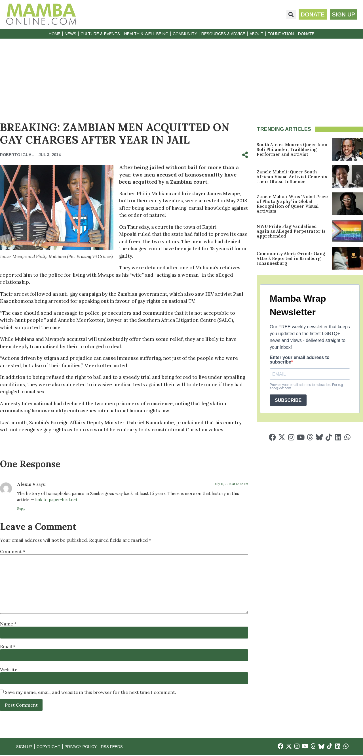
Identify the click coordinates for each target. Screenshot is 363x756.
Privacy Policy (86, 746)
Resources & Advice (223, 34)
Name (8, 623)
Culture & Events (100, 34)
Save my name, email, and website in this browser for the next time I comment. (90, 692)
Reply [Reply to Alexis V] (21, 509)
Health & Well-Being (146, 34)
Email (7, 646)
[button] (289, 14)
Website (8, 669)
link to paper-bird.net (56, 499)
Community (185, 34)
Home (54, 34)
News (70, 34)
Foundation (281, 34)
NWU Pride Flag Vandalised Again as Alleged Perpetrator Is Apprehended (291, 231)
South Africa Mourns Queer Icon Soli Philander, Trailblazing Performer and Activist (292, 149)
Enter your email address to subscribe (300, 359)
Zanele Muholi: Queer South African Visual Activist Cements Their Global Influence (292, 176)
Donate (306, 34)
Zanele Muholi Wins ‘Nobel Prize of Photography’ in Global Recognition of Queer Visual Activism (292, 204)
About (256, 34)
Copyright (51, 746)
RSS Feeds (121, 746)
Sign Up (25, 746)
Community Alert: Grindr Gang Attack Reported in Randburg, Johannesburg (291, 258)
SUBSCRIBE (288, 400)
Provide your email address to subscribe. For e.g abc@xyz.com (306, 386)
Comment (12, 551)
